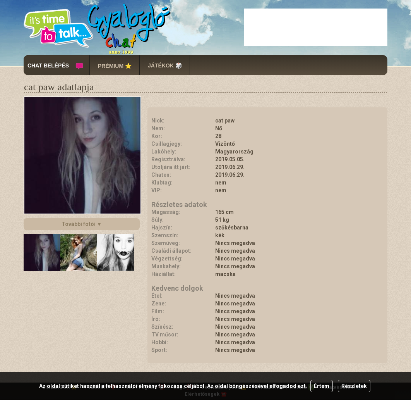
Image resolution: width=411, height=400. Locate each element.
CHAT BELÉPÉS (48, 65)
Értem (321, 386)
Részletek (354, 386)
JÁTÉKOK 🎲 (165, 65)
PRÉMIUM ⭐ (115, 66)
